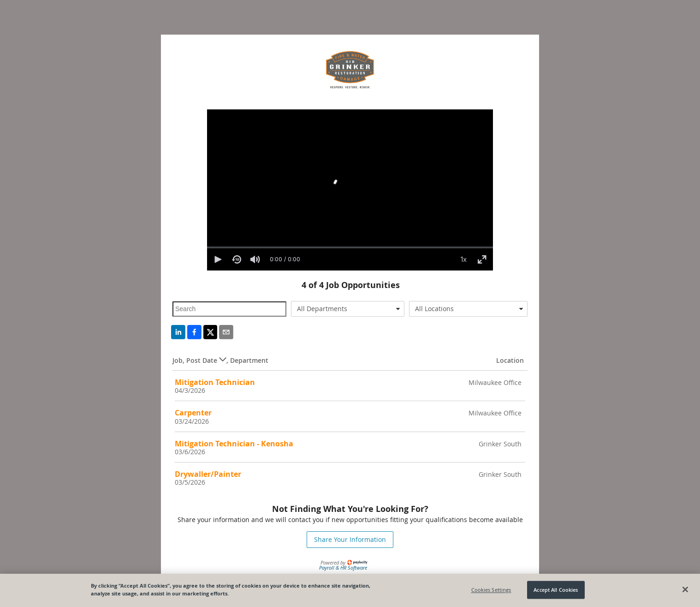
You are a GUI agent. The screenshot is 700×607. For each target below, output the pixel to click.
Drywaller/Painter (208, 474)
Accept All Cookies (556, 589)
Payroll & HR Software (343, 567)
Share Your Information (350, 539)
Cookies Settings (491, 589)
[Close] (685, 589)
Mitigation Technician (215, 382)
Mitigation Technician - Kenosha (234, 444)
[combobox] (348, 309)
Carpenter (193, 413)
